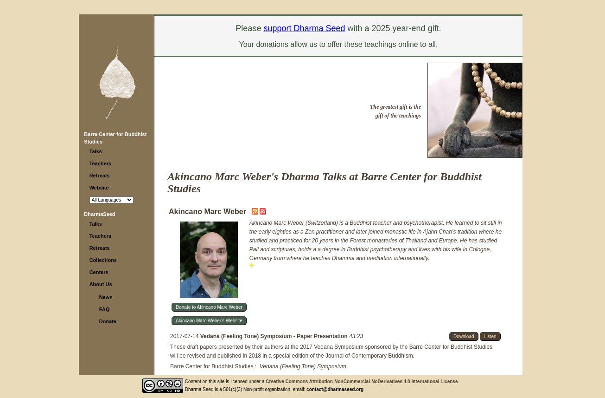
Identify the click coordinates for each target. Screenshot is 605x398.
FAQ (104, 309)
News (106, 297)
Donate (107, 321)
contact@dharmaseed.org (334, 389)
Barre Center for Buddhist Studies (211, 366)
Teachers (100, 163)
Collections (103, 260)
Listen (490, 336)
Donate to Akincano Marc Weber (209, 307)
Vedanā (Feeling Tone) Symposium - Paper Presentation (274, 336)
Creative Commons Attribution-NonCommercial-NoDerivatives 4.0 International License (362, 381)
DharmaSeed (99, 214)
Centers (98, 272)
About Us (100, 284)
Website (99, 187)
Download (463, 336)
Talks (95, 151)
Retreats (99, 175)
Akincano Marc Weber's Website (209, 320)
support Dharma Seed (304, 28)
